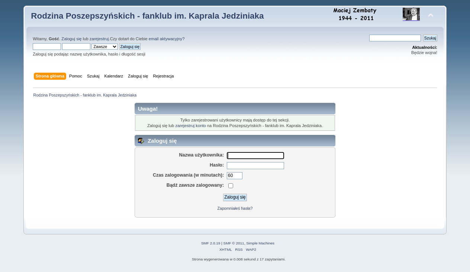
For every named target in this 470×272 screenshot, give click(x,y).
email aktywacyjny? (167, 39)
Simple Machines (260, 243)
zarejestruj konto (190, 125)
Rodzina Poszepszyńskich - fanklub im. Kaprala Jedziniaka (147, 15)
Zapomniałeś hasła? (235, 208)
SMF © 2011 (233, 243)
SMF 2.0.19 (210, 243)
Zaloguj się (71, 39)
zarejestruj (99, 39)
